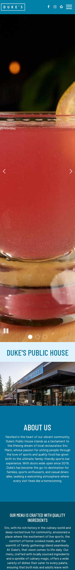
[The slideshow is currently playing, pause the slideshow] (6, 331)
